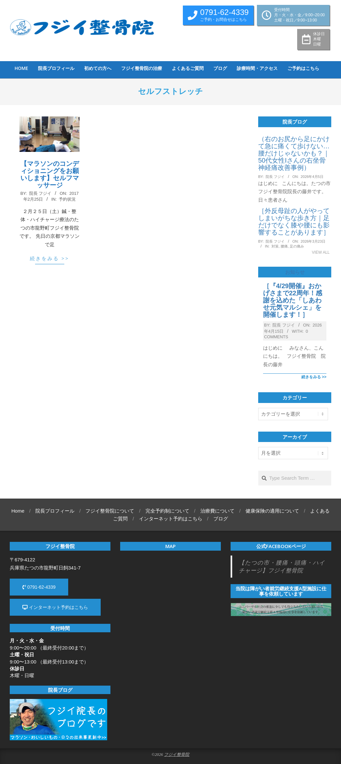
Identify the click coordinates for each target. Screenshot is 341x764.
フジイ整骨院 (176, 754)
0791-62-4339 (39, 587)
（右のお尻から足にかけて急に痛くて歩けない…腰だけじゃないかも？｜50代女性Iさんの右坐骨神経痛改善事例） (294, 153)
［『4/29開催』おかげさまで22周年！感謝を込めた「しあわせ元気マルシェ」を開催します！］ (292, 300)
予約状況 (67, 199)
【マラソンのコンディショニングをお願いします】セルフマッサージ (49, 174)
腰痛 (284, 246)
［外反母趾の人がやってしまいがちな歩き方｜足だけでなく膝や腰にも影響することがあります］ (294, 221)
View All (321, 252)
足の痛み (297, 246)
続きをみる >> (49, 258)
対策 (275, 246)
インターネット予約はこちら (55, 607)
